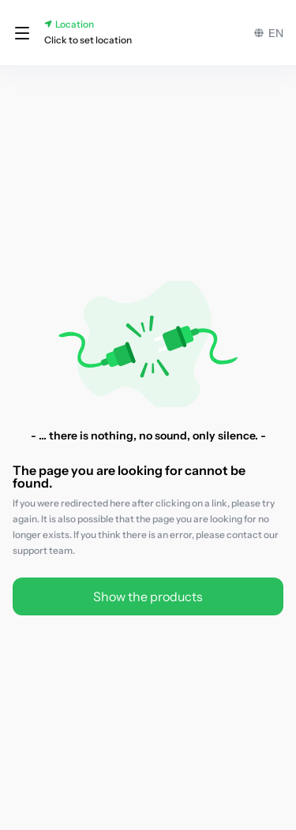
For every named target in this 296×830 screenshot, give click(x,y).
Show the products (148, 596)
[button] (22, 33)
